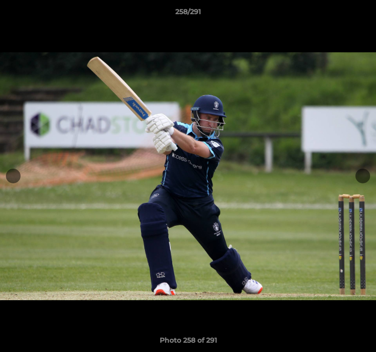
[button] (364, 14)
